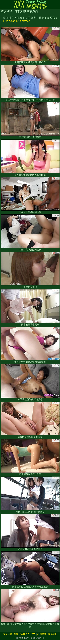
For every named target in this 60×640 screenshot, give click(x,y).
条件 (16, 634)
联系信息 (7, 634)
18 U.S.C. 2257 (28, 634)
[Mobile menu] (2, 4)
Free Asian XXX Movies (16, 21)
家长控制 (52, 634)
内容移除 (41, 634)
